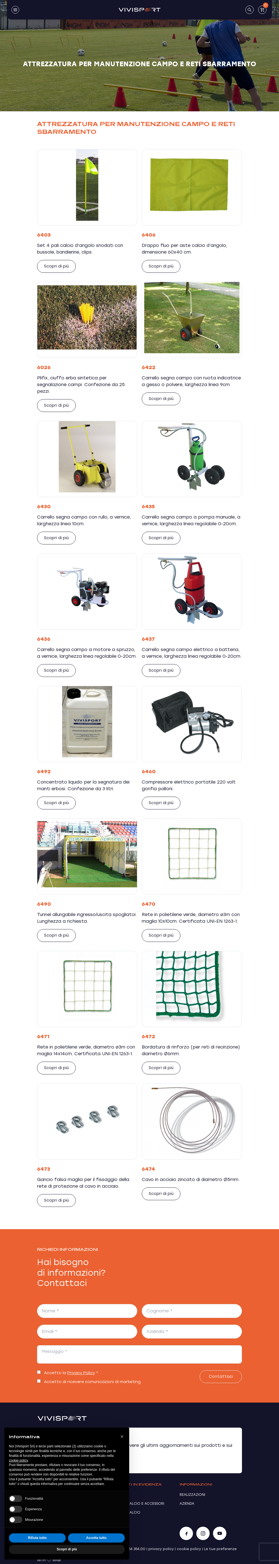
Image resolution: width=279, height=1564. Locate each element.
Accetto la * (71, 1373)
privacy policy (161, 1549)
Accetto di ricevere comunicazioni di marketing (92, 1381)
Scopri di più (56, 266)
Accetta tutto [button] (96, 1538)
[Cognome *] (192, 1311)
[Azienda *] (192, 1332)
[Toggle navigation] (15, 10)
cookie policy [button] (18, 1460)
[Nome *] (87, 1311)
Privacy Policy (81, 1373)
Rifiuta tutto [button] (37, 1538)
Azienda (187, 1504)
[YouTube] (219, 1533)
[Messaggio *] (139, 1354)
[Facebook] (186, 1533)
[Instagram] (203, 1533)
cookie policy (189, 1549)
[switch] (39, 1372)
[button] (122, 1436)
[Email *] (87, 1332)
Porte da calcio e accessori (136, 1504)
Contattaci (221, 1376)
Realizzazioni (192, 1495)
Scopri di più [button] (67, 1549)
